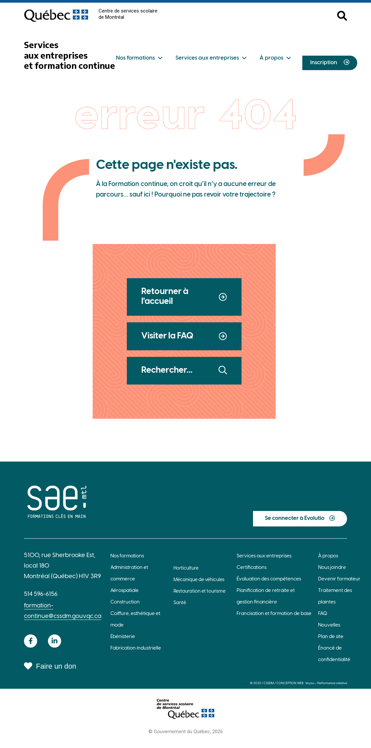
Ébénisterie (122, 639)
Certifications (252, 570)
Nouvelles (329, 628)
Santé (180, 606)
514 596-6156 (41, 597)
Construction (125, 605)
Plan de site (330, 639)
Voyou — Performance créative (325, 686)
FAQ (322, 616)
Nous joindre (332, 570)
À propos (275, 58)
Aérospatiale (124, 593)
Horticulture (186, 571)
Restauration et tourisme (199, 594)
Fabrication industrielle (135, 651)
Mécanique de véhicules (199, 583)
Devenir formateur (339, 582)
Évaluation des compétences (269, 582)
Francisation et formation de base (274, 616)
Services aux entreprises (210, 58)
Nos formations (139, 58)
